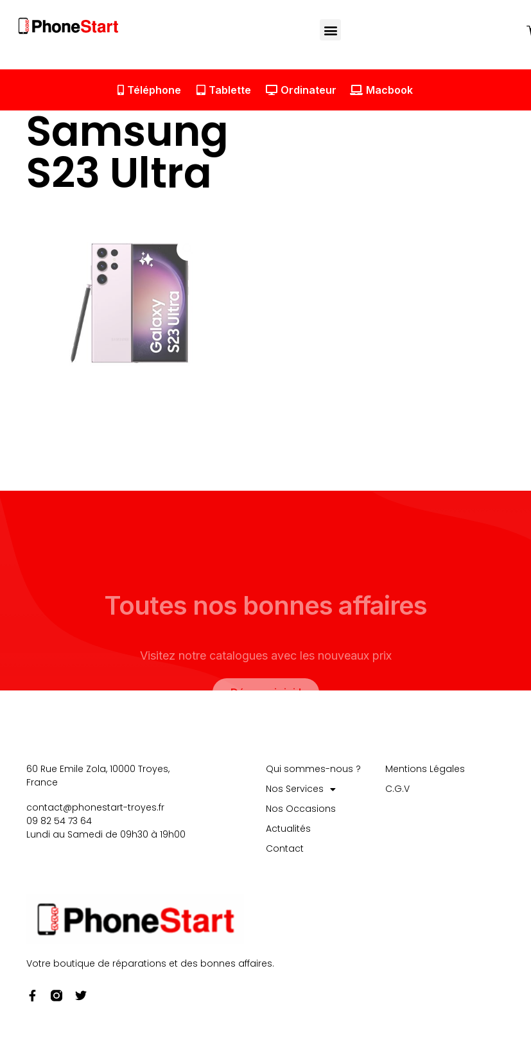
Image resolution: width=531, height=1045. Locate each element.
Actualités (288, 829)
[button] (331, 29)
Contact (285, 849)
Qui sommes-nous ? (313, 769)
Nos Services (301, 789)
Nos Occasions (301, 809)
